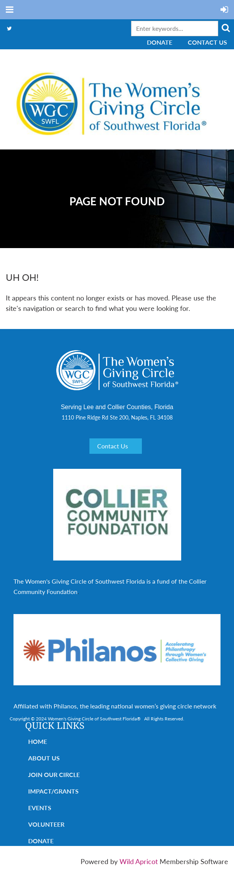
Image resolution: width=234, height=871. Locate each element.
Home (37, 741)
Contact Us (207, 42)
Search (225, 28)
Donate (159, 42)
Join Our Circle (54, 774)
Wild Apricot (139, 861)
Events (39, 807)
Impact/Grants (53, 791)
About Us (44, 758)
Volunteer (46, 824)
